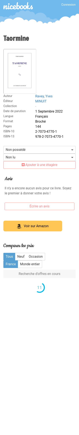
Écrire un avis (39, 206)
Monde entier (30, 264)
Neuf (20, 257)
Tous (9, 257)
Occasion (36, 257)
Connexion (68, 5)
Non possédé (15, 150)
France (11, 264)
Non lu (10, 157)
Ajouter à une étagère (40, 165)
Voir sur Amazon (33, 226)
